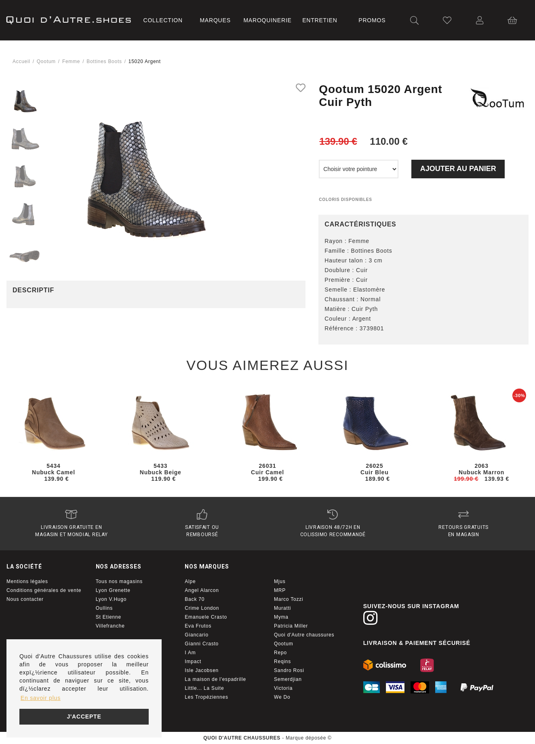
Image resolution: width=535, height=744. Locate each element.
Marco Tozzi (288, 599)
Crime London (202, 608)
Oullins (104, 608)
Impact (193, 661)
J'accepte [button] (84, 716)
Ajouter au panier (458, 169)
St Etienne (108, 617)
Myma (281, 617)
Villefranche (110, 626)
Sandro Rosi (289, 670)
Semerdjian (288, 679)
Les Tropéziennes (206, 697)
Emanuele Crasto (206, 617)
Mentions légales (27, 581)
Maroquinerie (267, 20)
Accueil (21, 61)
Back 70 (194, 599)
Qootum (46, 61)
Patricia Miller (291, 626)
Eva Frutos (198, 626)
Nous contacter (25, 599)
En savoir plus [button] (41, 698)
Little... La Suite (204, 688)
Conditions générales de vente (43, 590)
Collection (162, 20)
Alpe (190, 581)
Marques (215, 20)
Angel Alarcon (202, 590)
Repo (280, 652)
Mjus (280, 581)
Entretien (319, 20)
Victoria (283, 688)
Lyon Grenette (113, 590)
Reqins (282, 661)
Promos (371, 20)
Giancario (197, 635)
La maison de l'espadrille (215, 679)
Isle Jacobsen (202, 670)
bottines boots (104, 61)
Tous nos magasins (119, 581)
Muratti (282, 608)
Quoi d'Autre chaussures (304, 635)
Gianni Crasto (202, 644)
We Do (282, 697)
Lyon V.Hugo (111, 599)
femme (71, 61)
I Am (190, 652)
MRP (280, 590)
